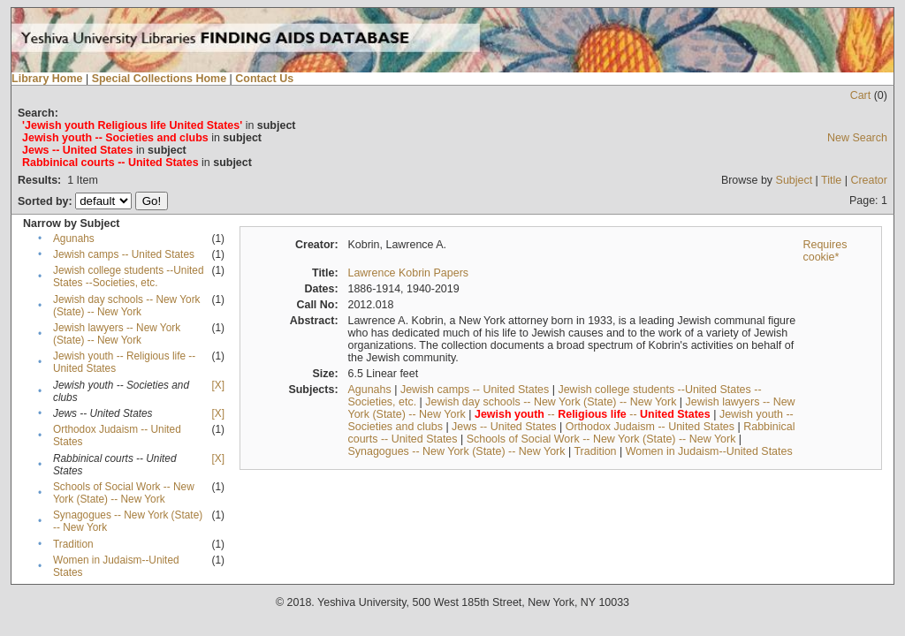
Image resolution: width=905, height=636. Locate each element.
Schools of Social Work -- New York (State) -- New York (123, 493)
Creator (868, 180)
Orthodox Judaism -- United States (650, 426)
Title (831, 180)
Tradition (73, 544)
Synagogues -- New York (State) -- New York (456, 451)
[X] (218, 385)
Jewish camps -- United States (123, 254)
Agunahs (74, 238)
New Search (857, 138)
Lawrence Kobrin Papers (407, 273)
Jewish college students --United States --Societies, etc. (128, 276)
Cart (860, 95)
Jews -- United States (504, 426)
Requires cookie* (824, 250)
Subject (794, 180)
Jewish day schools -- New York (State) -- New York (127, 305)
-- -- (593, 414)
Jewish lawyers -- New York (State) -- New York (116, 334)
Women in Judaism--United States (709, 451)
